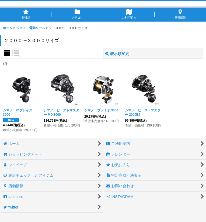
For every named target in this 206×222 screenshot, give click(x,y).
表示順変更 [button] (117, 54)
